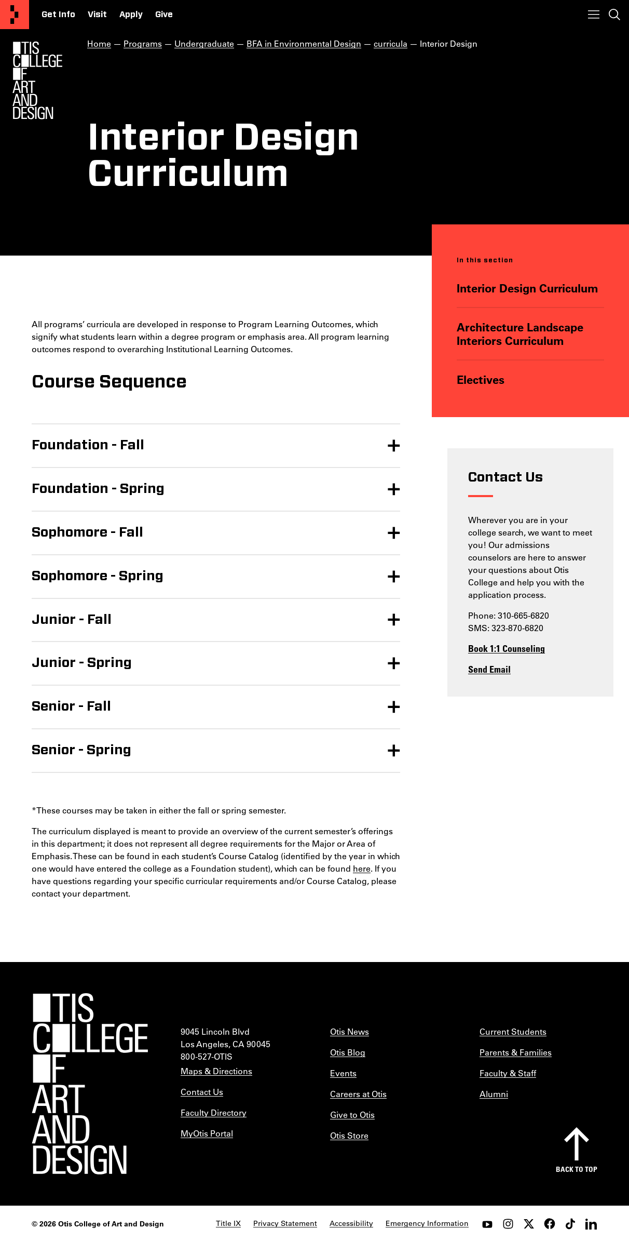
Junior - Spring (82, 663)
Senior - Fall (71, 706)
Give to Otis (352, 1114)
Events (343, 1072)
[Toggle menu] (593, 14)
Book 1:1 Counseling (506, 648)
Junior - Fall (72, 619)
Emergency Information (427, 1223)
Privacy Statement (285, 1223)
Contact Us (202, 1091)
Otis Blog (347, 1052)
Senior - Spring (81, 750)
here (362, 868)
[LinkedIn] (591, 1224)
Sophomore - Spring (97, 576)
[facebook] (549, 1224)
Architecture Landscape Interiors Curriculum (519, 333)
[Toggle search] (614, 14)
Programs (143, 43)
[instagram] (508, 1224)
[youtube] (487, 1224)
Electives (480, 379)
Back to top (576, 1169)
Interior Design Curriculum (527, 288)
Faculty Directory (214, 1112)
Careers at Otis (358, 1093)
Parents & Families (516, 1052)
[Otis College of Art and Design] (14, 14)
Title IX (228, 1223)
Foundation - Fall (88, 445)
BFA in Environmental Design (304, 43)
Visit (97, 14)
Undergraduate (204, 43)
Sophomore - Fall (87, 532)
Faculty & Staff (508, 1072)
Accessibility (351, 1223)
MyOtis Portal (207, 1133)
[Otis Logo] (37, 80)
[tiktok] (570, 1224)
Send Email (489, 669)
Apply (131, 14)
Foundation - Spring (98, 489)
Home (99, 43)
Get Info (58, 14)
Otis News (349, 1031)
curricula (390, 43)
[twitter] (529, 1224)
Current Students (513, 1031)
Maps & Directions (216, 1070)
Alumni (494, 1093)
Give (164, 14)
